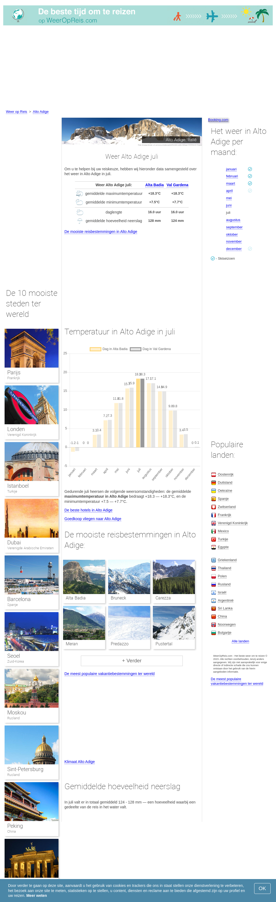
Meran (72, 643)
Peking (15, 826)
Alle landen (240, 641)
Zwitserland (227, 507)
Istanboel (18, 486)
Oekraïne (225, 491)
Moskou (16, 712)
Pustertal (164, 643)
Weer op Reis (16, 112)
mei (229, 198)
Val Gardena (177, 185)
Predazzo (120, 643)
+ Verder (132, 660)
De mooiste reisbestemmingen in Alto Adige (100, 231)
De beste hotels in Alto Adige (88, 510)
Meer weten (36, 895)
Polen (222, 576)
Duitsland (225, 482)
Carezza (163, 598)
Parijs (13, 372)
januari (231, 169)
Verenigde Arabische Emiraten (30, 548)
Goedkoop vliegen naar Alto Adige (92, 519)
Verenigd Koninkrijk (21, 435)
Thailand (224, 568)
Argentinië (226, 600)
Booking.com (218, 120)
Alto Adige (41, 112)
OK (262, 888)
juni (229, 205)
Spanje (12, 605)
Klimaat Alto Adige (79, 761)
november (234, 241)
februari (232, 176)
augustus (233, 220)
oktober (232, 234)
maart (230, 183)
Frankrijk (13, 378)
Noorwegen (227, 624)
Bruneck (118, 598)
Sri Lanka (225, 608)
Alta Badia (154, 185)
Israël (222, 592)
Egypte (223, 547)
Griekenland (227, 560)
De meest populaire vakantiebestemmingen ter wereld (109, 674)
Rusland (13, 718)
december (234, 249)
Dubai (14, 542)
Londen (16, 429)
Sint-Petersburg (25, 769)
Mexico (223, 531)
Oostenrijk (226, 474)
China (11, 831)
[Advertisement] (138, 68)
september (234, 227)
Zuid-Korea (15, 661)
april (229, 191)
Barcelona (19, 599)
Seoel (13, 656)
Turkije (12, 491)
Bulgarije (225, 632)
